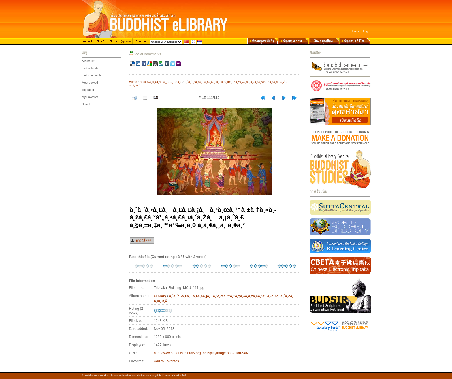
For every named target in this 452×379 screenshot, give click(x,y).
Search (86, 104)
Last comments (91, 75)
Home (356, 31)
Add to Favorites (166, 361)
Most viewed (90, 82)
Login (366, 31)
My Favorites (90, 97)
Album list (88, 61)
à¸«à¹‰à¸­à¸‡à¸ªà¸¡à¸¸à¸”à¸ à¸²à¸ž (161, 81)
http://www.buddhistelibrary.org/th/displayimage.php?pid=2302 (201, 353)
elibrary (160, 296)
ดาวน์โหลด (143, 240)
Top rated (88, 90)
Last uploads (90, 68)
